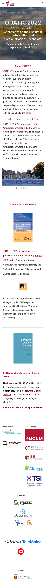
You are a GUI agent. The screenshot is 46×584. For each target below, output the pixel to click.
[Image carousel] (23, 175)
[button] (3, 3)
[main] (23, 33)
